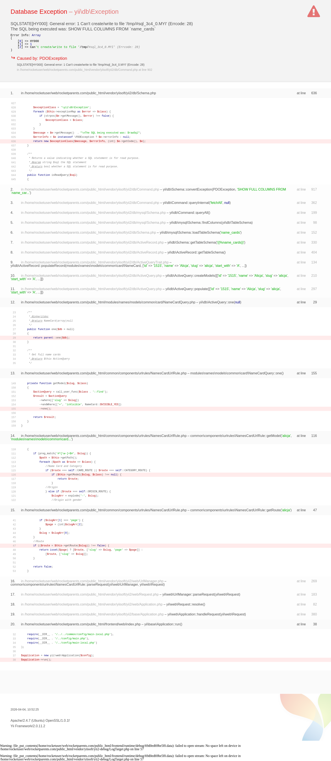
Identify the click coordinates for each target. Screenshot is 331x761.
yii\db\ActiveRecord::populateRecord (38, 265)
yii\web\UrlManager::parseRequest (188, 594)
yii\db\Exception (96, 11)
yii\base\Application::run (162, 624)
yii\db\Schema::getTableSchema (191, 242)
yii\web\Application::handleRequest (193, 614)
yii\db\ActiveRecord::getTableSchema (195, 252)
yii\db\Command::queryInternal (186, 203)
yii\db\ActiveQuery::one (216, 302)
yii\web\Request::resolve (184, 604)
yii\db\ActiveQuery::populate (187, 289)
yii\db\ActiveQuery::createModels (190, 275)
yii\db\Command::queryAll (189, 212)
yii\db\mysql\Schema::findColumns (195, 222)
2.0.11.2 (39, 726)
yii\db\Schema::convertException (187, 189)
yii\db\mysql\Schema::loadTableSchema (190, 232)
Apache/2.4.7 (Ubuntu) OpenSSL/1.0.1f (40, 720)
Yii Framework (21, 726)
